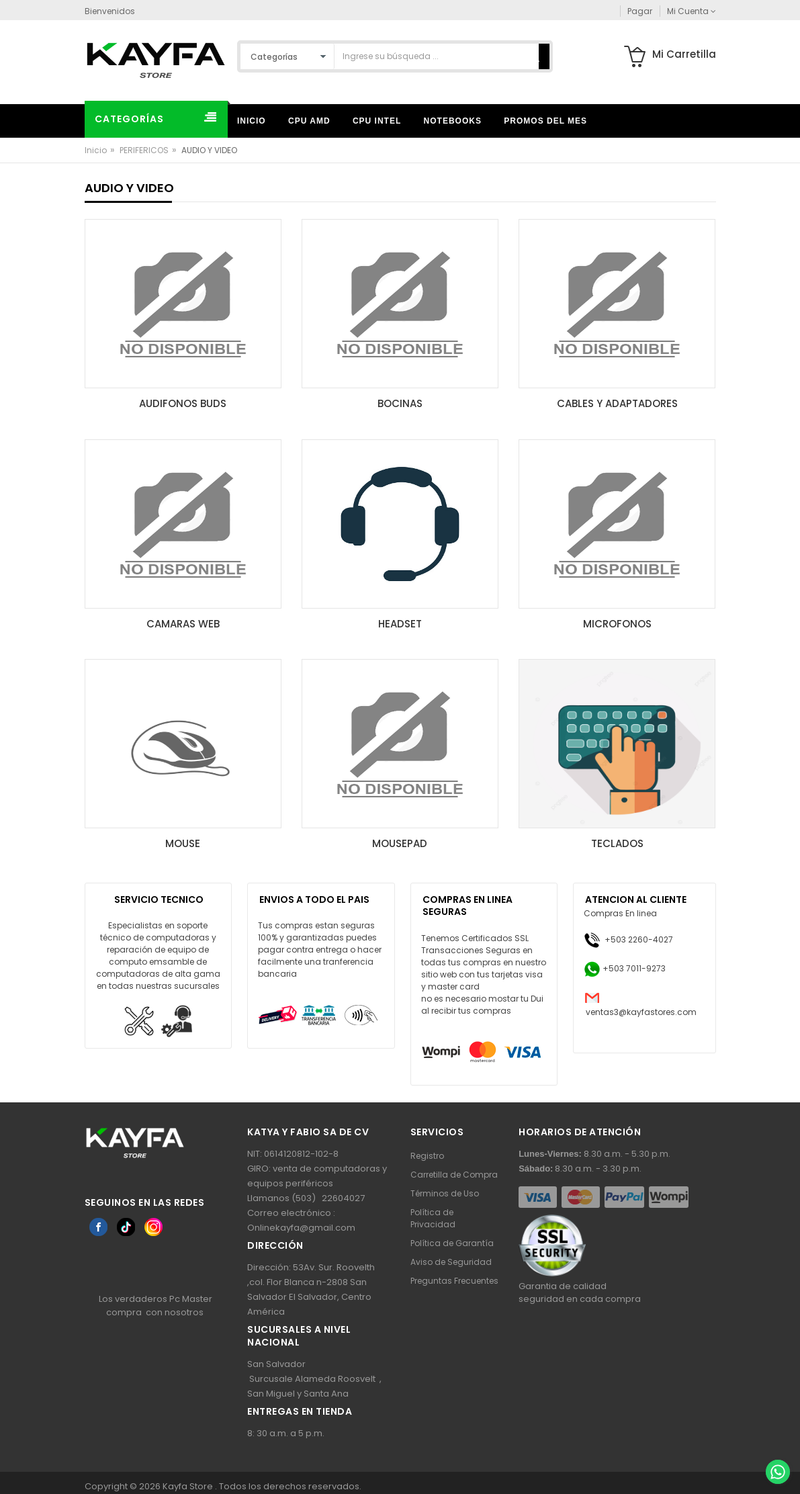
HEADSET (400, 624)
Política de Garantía (452, 1243)
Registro (427, 1155)
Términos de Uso (444, 1193)
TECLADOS (617, 843)
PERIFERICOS (144, 150)
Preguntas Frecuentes (454, 1280)
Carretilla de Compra (454, 1174)
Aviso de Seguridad (451, 1262)
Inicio (96, 150)
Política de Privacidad (432, 1218)
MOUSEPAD (399, 843)
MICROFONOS (617, 624)
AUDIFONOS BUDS (182, 403)
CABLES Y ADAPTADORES (617, 403)
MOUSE (182, 843)
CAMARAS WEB (183, 624)
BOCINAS (400, 403)
